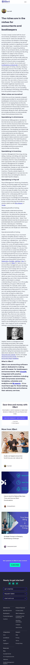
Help (17, 635)
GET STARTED (15, 589)
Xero (22, 261)
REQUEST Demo (15, 593)
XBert (13, 263)
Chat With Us (15, 598)
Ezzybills (11, 261)
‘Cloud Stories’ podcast (8, 354)
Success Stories (7, 653)
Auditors (5, 619)
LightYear (17, 261)
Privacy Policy (19, 643)
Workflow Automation (19, 621)
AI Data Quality (19, 610)
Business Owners (7, 610)
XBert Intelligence (20, 613)
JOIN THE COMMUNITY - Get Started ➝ (15, 418)
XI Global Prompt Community (20, 617)
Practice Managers (8, 616)
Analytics (18, 624)
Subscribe (15, 565)
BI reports (17, 383)
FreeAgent (5, 643)
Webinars (5, 659)
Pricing (17, 637)
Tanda (3, 205)
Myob (4, 640)
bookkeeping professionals (10, 65)
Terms (17, 640)
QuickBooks (6, 637)
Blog (4, 651)
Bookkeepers (6, 613)
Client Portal (19, 627)
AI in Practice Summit (8, 656)
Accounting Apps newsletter (10, 358)
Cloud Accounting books (9, 356)
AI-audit (23, 372)
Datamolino (5, 261)
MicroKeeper (19, 203)
